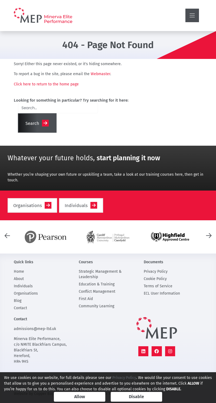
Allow (79, 396)
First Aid (86, 299)
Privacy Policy (156, 271)
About (19, 279)
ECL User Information (162, 293)
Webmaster (100, 74)
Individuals (76, 205)
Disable (136, 396)
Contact (20, 308)
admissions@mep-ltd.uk (35, 329)
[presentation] (7, 235)
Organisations (27, 205)
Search (32, 123)
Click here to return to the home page (46, 84)
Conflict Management (97, 291)
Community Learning (96, 306)
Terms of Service (158, 286)
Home (19, 271)
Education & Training (96, 284)
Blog (17, 300)
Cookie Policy (155, 279)
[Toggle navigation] (192, 15)
